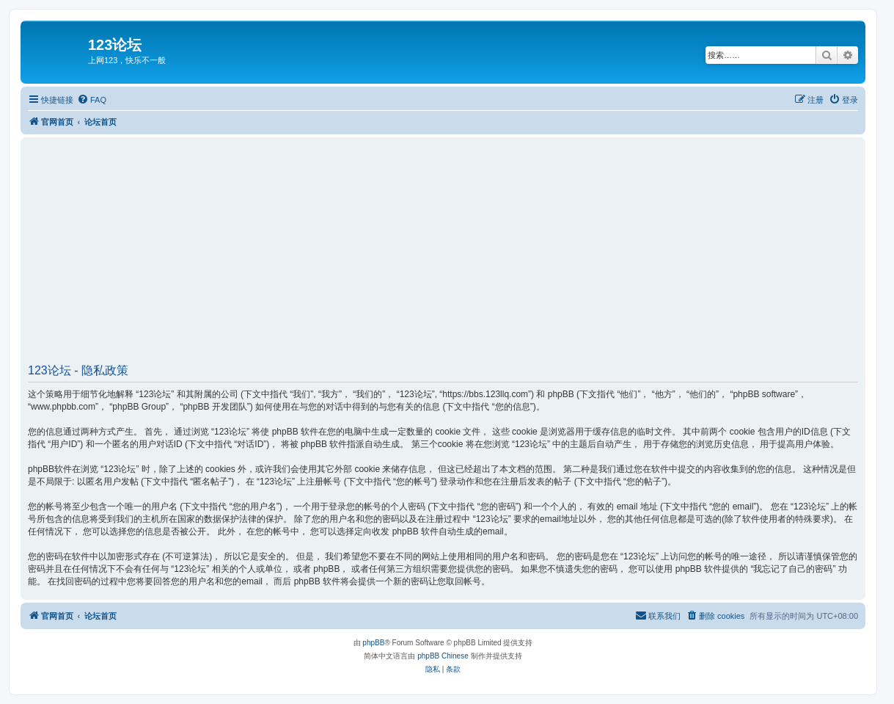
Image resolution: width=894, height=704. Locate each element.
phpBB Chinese (443, 656)
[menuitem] (91, 100)
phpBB (373, 643)
